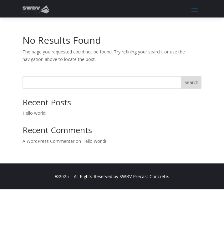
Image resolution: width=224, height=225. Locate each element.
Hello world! (34, 113)
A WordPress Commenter (48, 141)
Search (191, 82)
